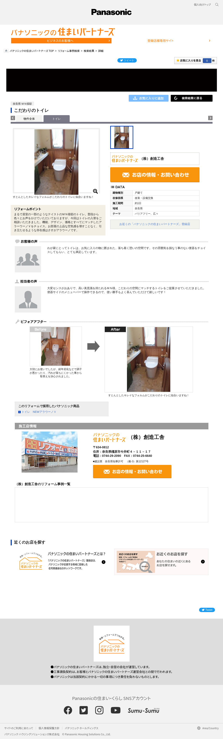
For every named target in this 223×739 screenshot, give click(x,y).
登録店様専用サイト (160, 40)
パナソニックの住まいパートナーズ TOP (32, 51)
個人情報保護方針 (49, 728)
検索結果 (89, 51)
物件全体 (29, 118)
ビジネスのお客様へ (60, 40)
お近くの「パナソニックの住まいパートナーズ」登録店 (154, 224)
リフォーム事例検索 (69, 51)
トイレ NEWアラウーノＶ (39, 411)
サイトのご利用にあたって (18, 728)
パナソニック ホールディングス (81, 728)
